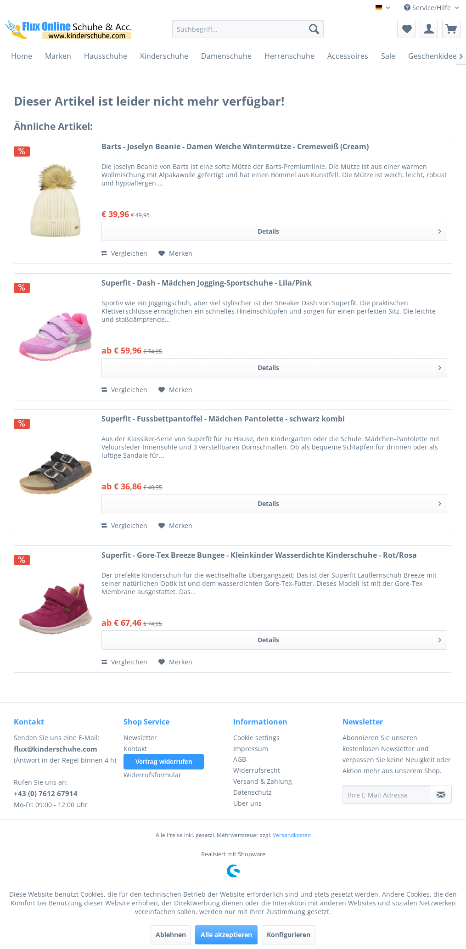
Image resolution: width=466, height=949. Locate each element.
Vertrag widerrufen (163, 761)
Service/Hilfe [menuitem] (428, 7)
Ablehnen (171, 934)
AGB (239, 759)
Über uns (247, 803)
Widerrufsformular (152, 774)
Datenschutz (252, 792)
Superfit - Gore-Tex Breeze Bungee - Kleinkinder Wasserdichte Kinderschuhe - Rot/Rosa (259, 555)
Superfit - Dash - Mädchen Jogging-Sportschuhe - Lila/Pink (206, 283)
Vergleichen (124, 253)
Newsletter (140, 737)
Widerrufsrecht (256, 770)
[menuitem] (248, 29)
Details (349, 230)
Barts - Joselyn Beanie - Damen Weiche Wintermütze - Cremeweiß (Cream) (235, 147)
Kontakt (135, 748)
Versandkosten (292, 835)
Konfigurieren (288, 934)
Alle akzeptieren (226, 934)
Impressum (250, 748)
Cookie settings (256, 737)
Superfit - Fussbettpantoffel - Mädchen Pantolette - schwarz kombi (223, 419)
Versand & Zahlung (262, 781)
